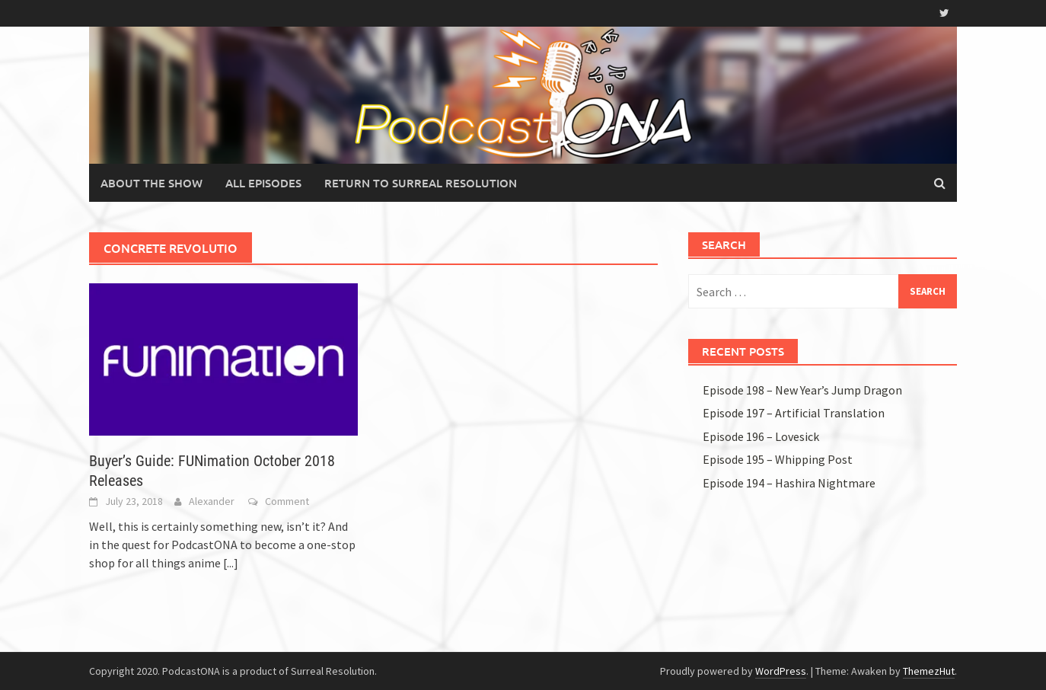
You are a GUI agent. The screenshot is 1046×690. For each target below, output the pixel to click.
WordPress (780, 671)
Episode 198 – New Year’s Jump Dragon (802, 390)
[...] (230, 562)
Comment (287, 501)
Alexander (211, 501)
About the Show (151, 182)
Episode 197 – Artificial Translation (794, 412)
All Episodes (263, 182)
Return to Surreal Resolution (420, 182)
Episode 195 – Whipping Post (778, 459)
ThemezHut (929, 671)
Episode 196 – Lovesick (761, 436)
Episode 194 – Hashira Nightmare (789, 482)
